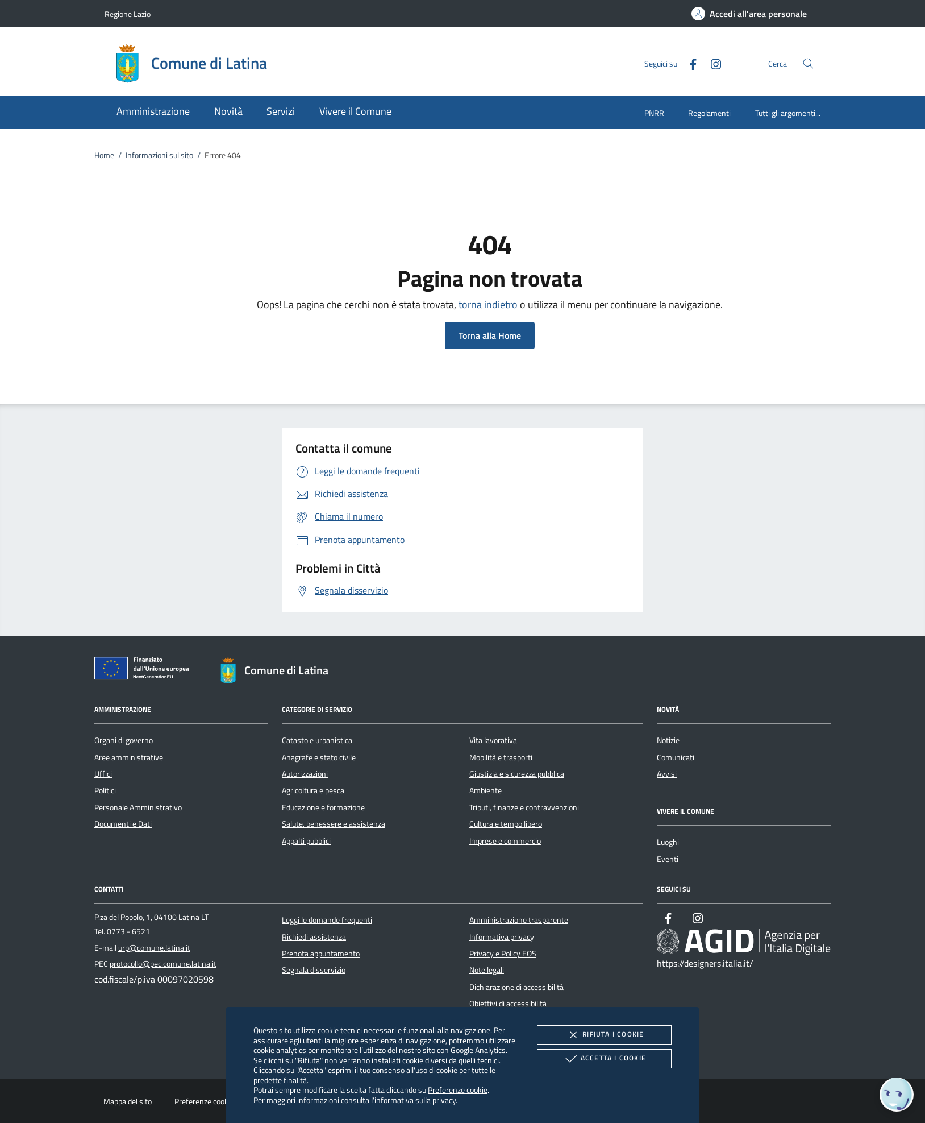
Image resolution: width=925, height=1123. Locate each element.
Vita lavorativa (493, 740)
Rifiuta (604, 1035)
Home (104, 155)
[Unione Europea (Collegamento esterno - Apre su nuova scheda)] (144, 670)
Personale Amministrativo (138, 807)
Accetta (604, 1059)
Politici (105, 790)
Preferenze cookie (458, 1090)
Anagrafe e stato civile (319, 757)
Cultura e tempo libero (505, 824)
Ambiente (485, 790)
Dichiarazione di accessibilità (516, 987)
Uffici (103, 774)
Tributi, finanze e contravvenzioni (524, 807)
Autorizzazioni (305, 774)
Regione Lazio (128, 14)
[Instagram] (711, 63)
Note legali (486, 970)
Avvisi (667, 774)
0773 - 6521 (128, 931)
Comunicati (675, 757)
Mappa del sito (127, 1101)
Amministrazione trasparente (518, 920)
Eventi (667, 859)
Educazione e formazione (323, 807)
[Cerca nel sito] (808, 63)
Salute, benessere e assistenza (333, 824)
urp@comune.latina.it (154, 948)
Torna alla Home (490, 335)
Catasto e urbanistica (317, 740)
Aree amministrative (128, 757)
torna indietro (488, 304)
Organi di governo (123, 740)
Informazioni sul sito (159, 155)
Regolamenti (709, 113)
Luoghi (668, 842)
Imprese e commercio (505, 841)
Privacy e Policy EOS (502, 953)
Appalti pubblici (306, 841)
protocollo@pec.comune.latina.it (163, 964)
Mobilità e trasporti (500, 757)
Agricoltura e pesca (313, 790)
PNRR (654, 113)
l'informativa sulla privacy (413, 1100)
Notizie (668, 740)
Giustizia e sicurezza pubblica (516, 774)
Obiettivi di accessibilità (508, 1003)
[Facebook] (688, 63)
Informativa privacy (501, 937)
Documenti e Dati (123, 824)
